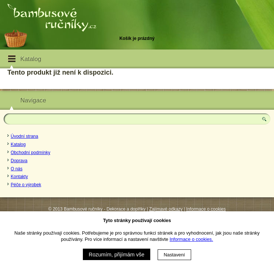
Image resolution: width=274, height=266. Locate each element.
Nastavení (174, 255)
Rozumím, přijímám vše (116, 255)
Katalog (18, 144)
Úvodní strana (24, 136)
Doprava (19, 160)
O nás (16, 168)
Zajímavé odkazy (166, 209)
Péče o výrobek (26, 184)
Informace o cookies (206, 209)
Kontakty (19, 176)
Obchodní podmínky (30, 152)
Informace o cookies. (191, 239)
